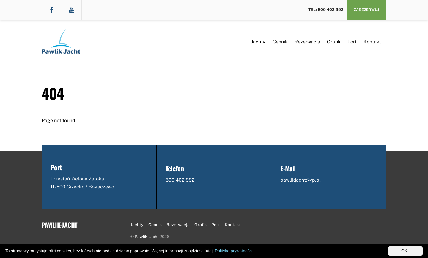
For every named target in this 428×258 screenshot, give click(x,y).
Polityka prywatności (234, 250)
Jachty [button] (137, 224)
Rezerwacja (307, 42)
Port (352, 42)
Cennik (280, 42)
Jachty (258, 42)
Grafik (334, 42)
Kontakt (372, 42)
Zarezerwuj (366, 9)
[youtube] (72, 9)
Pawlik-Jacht (147, 236)
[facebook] (52, 9)
